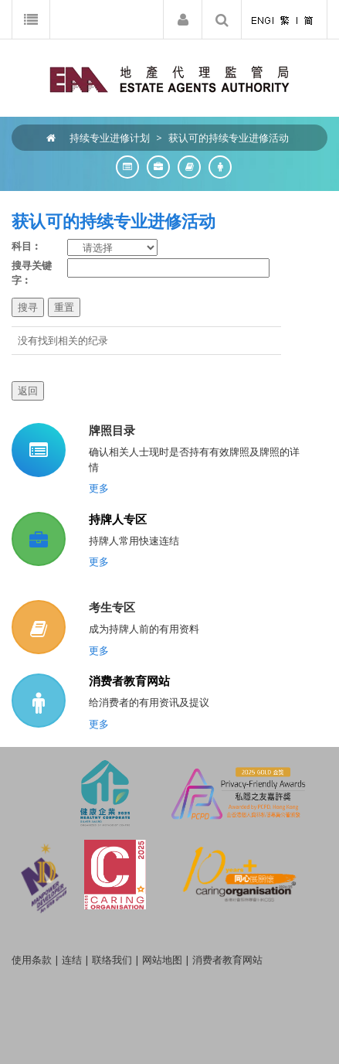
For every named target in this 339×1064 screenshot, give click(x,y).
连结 (72, 960)
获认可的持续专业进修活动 (228, 138)
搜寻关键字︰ (32, 273)
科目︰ (27, 246)
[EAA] (169, 78)
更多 (99, 488)
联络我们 (112, 960)
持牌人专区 (118, 519)
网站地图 (162, 960)
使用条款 (32, 960)
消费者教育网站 (129, 680)
